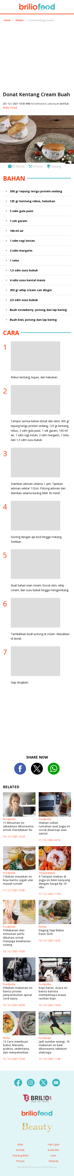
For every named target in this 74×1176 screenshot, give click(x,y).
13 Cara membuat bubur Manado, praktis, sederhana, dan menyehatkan (16, 1047)
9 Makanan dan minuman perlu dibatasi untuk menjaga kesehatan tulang (17, 937)
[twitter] (43, 1082)
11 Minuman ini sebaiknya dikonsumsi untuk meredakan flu (18, 826)
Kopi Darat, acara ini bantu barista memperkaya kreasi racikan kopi (53, 993)
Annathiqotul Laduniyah (45, 103)
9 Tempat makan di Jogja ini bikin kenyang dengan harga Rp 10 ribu (54, 882)
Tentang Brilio (20, 1155)
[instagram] (31, 1082)
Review (19, 20)
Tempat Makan (47, 873)
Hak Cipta (53, 1144)
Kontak (20, 1150)
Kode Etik (53, 1150)
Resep (6, 1038)
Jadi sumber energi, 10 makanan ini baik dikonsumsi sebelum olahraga (54, 1047)
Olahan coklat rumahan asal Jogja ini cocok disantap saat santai (54, 828)
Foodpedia (9, 819)
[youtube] (56, 1082)
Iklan (20, 1144)
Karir (53, 1155)
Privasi (20, 1161)
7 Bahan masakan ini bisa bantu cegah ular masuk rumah (18, 880)
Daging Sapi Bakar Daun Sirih (51, 932)
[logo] (37, 1105)
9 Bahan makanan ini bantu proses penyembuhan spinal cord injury (17, 993)
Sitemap (53, 1161)
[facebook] (18, 1082)
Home (7, 20)
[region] (37, 55)
